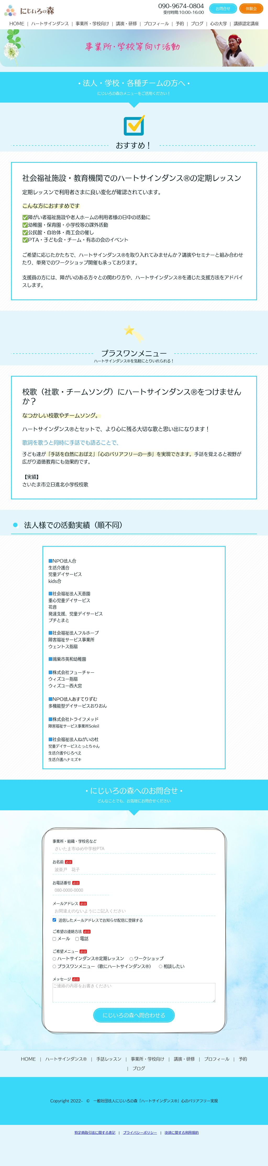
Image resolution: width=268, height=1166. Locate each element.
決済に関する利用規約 (182, 1137)
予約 (180, 23)
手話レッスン (108, 1063)
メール (61, 938)
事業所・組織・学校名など (75, 841)
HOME (16, 23)
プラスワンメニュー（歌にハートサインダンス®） (103, 966)
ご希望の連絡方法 (67, 931)
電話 (81, 938)
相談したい (172, 966)
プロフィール (156, 23)
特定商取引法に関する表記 (95, 1137)
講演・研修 (126, 23)
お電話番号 (62, 883)
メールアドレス (65, 903)
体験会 (251, 8)
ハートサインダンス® (66, 1063)
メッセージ (62, 979)
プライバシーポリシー (140, 1137)
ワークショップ (147, 958)
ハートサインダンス (50, 23)
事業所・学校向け (92, 23)
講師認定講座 (246, 23)
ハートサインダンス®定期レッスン (88, 958)
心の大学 (218, 23)
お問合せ (223, 8)
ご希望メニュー (65, 951)
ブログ (197, 23)
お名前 (58, 862)
